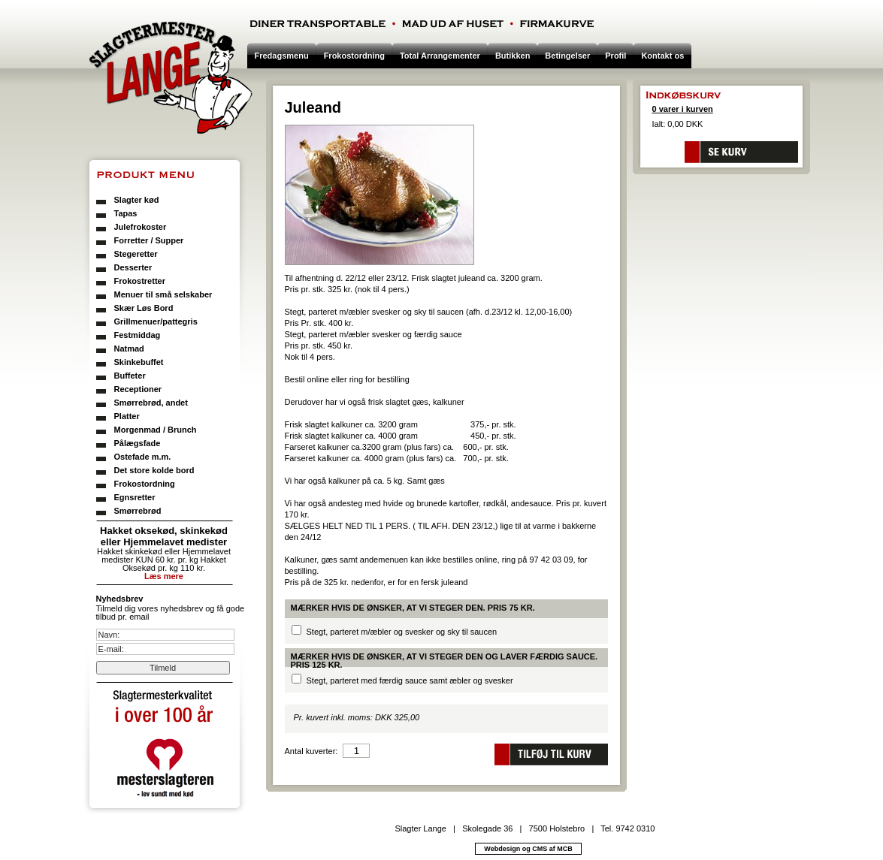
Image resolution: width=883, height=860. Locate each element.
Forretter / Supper (149, 240)
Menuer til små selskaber (163, 294)
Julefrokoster (140, 226)
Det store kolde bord (154, 470)
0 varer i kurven (682, 108)
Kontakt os (662, 55)
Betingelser (567, 55)
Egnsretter (135, 497)
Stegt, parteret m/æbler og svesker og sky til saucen (402, 631)
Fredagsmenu (282, 55)
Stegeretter (136, 253)
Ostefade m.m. (142, 456)
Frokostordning (144, 483)
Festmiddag (137, 334)
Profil (615, 55)
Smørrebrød (138, 510)
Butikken (512, 55)
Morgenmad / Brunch (155, 429)
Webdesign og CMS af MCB (528, 848)
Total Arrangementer (440, 55)
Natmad (129, 348)
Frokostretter (139, 280)
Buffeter (130, 375)
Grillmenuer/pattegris (156, 321)
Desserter (133, 267)
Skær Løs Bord (144, 307)
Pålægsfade (137, 443)
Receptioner (138, 389)
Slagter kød (136, 199)
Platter (127, 416)
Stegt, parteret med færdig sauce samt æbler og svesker (410, 680)
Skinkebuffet (139, 362)
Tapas (126, 213)
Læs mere (163, 576)
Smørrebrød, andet (151, 402)
